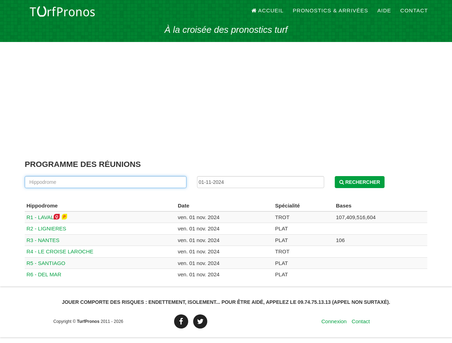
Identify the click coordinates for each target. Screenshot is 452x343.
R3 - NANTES (42, 246)
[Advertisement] (226, 109)
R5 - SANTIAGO (45, 269)
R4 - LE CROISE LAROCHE (59, 257)
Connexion (334, 327)
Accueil (267, 14)
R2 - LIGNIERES (46, 234)
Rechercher (359, 188)
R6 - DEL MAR (43, 280)
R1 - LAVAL (40, 223)
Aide (384, 14)
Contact (414, 14)
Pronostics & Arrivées (330, 14)
